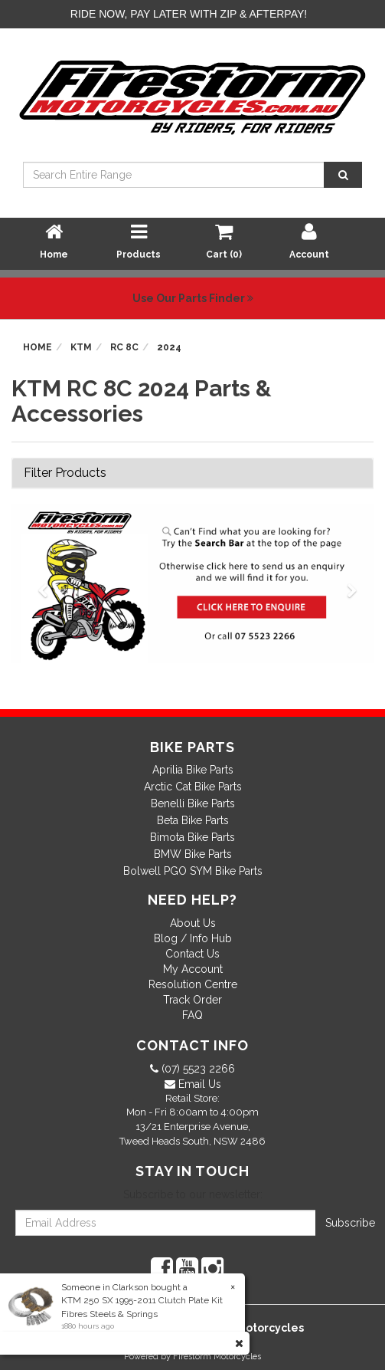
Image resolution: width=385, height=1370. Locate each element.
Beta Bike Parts (193, 820)
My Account (193, 969)
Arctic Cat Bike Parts (193, 786)
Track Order (192, 1000)
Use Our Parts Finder (192, 298)
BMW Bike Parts (193, 854)
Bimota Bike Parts (192, 837)
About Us (193, 923)
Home (37, 347)
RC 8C (124, 347)
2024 (169, 347)
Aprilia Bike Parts (192, 770)
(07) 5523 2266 (196, 1069)
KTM (81, 347)
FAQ (192, 1015)
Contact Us (192, 954)
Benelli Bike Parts (193, 803)
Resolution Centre (192, 984)
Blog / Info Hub (193, 938)
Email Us (198, 1084)
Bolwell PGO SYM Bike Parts (193, 871)
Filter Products (65, 473)
